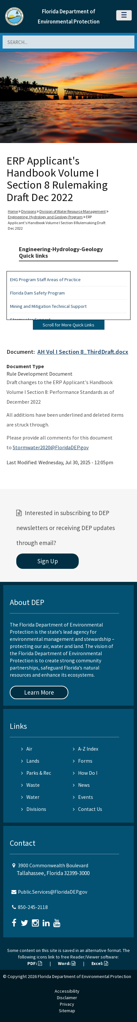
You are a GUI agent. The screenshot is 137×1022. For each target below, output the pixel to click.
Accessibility (67, 991)
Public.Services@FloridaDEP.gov (52, 892)
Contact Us (87, 809)
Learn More (39, 692)
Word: (66, 963)
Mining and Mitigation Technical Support (48, 306)
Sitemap (67, 1011)
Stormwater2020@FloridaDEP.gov (51, 447)
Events (83, 797)
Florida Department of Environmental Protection (84, 976)
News (81, 785)
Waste (30, 785)
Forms (82, 761)
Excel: (99, 963)
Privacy (67, 1004)
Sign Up (47, 561)
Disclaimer (67, 997)
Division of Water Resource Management (72, 211)
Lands (30, 761)
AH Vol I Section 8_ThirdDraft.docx (82, 351)
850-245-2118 (33, 907)
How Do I (85, 773)
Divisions (28, 211)
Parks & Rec (36, 773)
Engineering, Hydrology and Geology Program (45, 216)
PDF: (34, 963)
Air (26, 749)
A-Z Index (85, 749)
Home (13, 211)
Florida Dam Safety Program (37, 293)
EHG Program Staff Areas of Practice (45, 279)
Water (30, 797)
